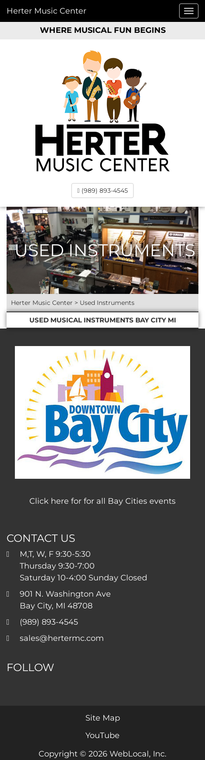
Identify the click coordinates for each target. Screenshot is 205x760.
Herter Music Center (46, 11)
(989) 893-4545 (102, 190)
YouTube (102, 735)
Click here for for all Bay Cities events (102, 501)
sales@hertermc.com (62, 638)
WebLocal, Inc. (138, 754)
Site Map (102, 718)
